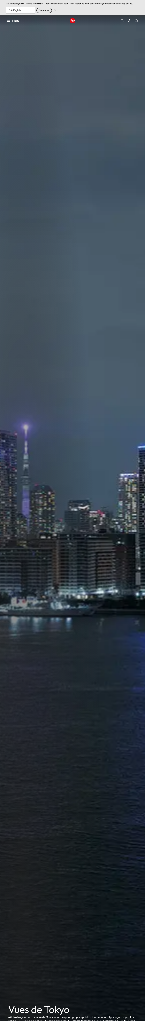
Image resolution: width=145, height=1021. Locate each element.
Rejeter (55, 10)
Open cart (136, 20)
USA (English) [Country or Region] (14, 10)
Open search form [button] (122, 20)
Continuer (44, 10)
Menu (13, 20)
